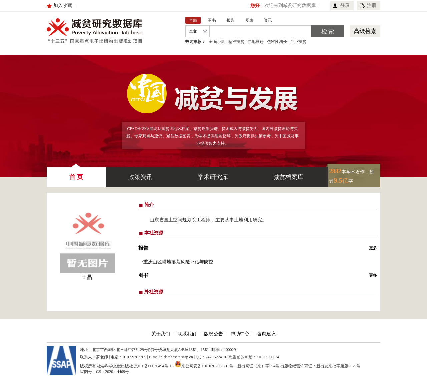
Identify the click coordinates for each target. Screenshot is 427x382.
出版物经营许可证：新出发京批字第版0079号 (320, 366)
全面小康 (217, 41)
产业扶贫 (298, 41)
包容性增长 (277, 41)
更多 (373, 248)
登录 (345, 5)
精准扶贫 (236, 41)
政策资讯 (140, 177)
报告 (143, 248)
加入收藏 (62, 5)
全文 (193, 31)
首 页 (76, 173)
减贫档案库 (288, 177)
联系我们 (187, 333)
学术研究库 (213, 177)
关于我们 (160, 333)
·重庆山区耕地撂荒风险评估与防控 (178, 261)
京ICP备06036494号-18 (154, 366)
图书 (143, 275)
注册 (371, 5)
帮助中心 (240, 333)
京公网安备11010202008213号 (204, 364)
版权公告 (213, 333)
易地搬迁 (256, 41)
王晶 (86, 277)
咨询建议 (266, 333)
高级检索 (365, 31)
